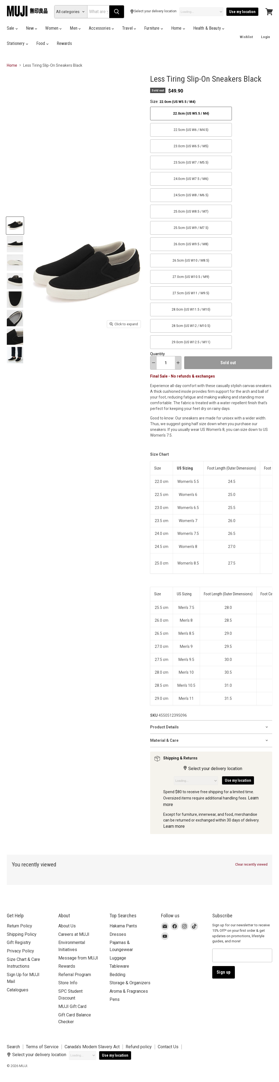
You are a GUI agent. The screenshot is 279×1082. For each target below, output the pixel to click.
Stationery (17, 43)
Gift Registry (19, 942)
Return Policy (19, 925)
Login (265, 37)
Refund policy (139, 1046)
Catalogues (17, 989)
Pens (115, 999)
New (31, 28)
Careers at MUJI (73, 934)
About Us (67, 925)
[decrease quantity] (153, 362)
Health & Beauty (209, 28)
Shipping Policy (22, 934)
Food (42, 43)
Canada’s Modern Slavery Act (92, 1046)
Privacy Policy (20, 951)
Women (53, 28)
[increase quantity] (178, 362)
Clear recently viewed (251, 864)
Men (75, 28)
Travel (129, 28)
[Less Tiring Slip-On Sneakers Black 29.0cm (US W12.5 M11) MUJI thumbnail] (15, 225)
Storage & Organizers (130, 982)
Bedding (117, 974)
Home (178, 28)
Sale (12, 28)
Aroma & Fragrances (129, 991)
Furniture (153, 28)
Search (13, 1046)
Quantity (157, 354)
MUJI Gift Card (72, 1006)
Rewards (64, 43)
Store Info (67, 982)
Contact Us (168, 1046)
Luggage (118, 958)
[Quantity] (166, 362)
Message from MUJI (78, 958)
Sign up (224, 972)
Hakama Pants (123, 925)
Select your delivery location (153, 12)
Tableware (119, 966)
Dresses (118, 934)
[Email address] (242, 955)
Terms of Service (42, 1046)
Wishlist (246, 37)
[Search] (98, 11)
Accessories (101, 28)
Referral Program (74, 974)
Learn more (174, 826)
